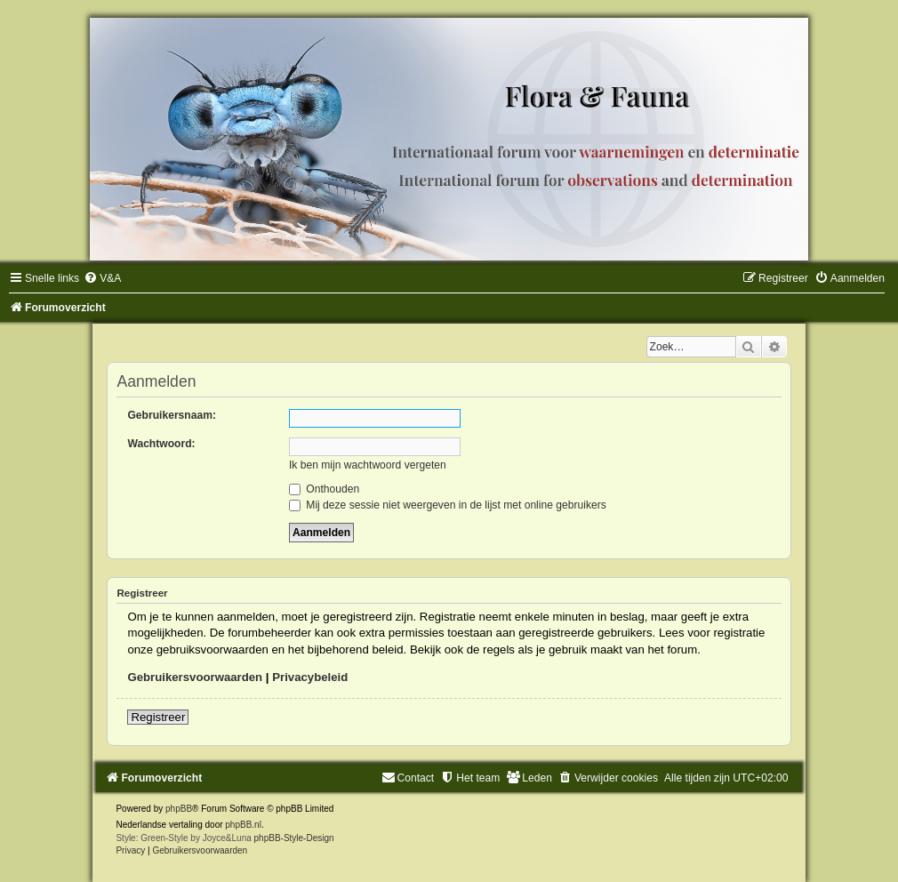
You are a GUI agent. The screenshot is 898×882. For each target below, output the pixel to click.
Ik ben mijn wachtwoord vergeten (367, 465)
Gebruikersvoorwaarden (194, 677)
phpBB (178, 809)
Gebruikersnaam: (171, 415)
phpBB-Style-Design (294, 838)
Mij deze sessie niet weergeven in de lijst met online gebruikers (447, 505)
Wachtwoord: (161, 443)
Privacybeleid (310, 677)
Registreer (158, 717)
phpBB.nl (243, 825)
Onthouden (324, 489)
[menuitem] (102, 278)
